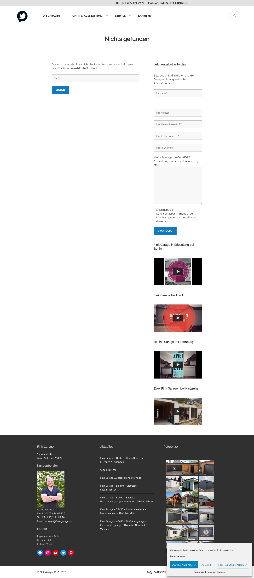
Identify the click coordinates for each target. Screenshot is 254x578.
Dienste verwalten (177, 556)
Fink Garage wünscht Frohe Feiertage (120, 477)
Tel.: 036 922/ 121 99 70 (130, 3)
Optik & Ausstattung (87, 16)
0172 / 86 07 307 (55, 513)
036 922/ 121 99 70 (53, 517)
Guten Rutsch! (108, 469)
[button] (178, 271)
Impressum (221, 572)
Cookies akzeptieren (184, 564)
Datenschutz (198, 572)
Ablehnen (207, 564)
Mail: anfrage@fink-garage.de (168, 3)
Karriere (144, 16)
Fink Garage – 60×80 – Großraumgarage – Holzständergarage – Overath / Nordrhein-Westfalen (123, 525)
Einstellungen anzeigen (232, 564)
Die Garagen (51, 16)
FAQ (149, 572)
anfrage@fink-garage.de (58, 521)
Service (120, 16)
